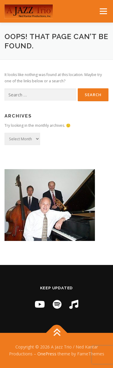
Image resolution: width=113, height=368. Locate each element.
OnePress (46, 354)
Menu (103, 11)
